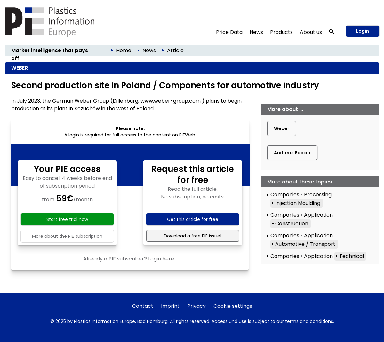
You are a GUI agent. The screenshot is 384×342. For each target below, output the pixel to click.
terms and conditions (309, 321)
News (256, 32)
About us (311, 32)
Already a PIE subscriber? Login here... (130, 258)
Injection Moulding (297, 203)
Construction (291, 223)
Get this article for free (192, 219)
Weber (281, 128)
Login (362, 31)
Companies (284, 194)
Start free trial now (67, 219)
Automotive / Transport (305, 244)
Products (281, 32)
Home (123, 50)
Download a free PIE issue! (192, 236)
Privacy (196, 306)
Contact (142, 306)
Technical (351, 256)
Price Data (229, 32)
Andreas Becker (292, 153)
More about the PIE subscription (67, 236)
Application (318, 215)
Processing (318, 194)
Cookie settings (232, 306)
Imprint (170, 306)
